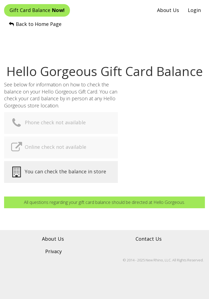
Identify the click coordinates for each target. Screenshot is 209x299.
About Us (168, 10)
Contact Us (149, 238)
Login (194, 10)
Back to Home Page (35, 24)
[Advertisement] (104, 41)
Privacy (53, 251)
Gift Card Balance (37, 10)
